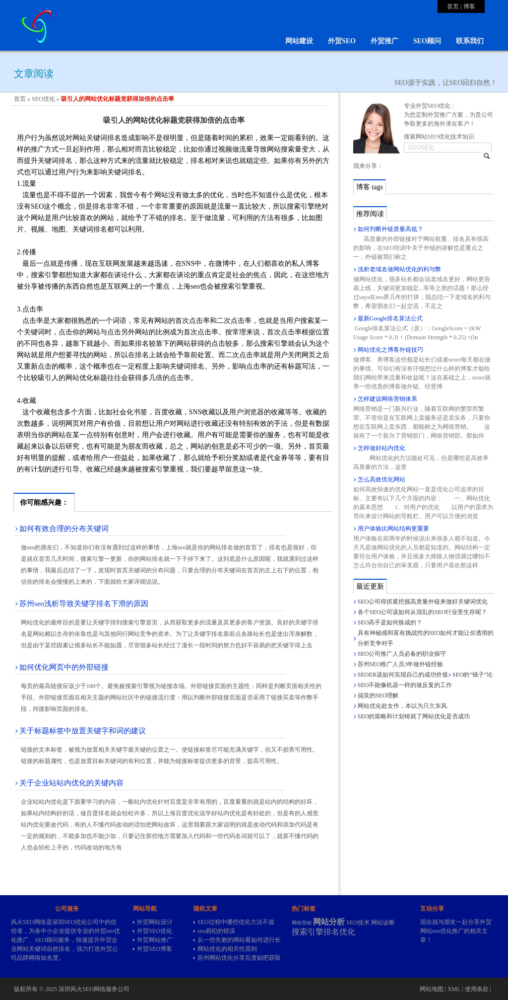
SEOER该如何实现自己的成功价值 (403, 674)
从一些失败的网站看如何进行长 (239, 939)
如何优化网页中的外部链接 (64, 667)
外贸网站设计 (155, 922)
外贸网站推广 (155, 939)
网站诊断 (383, 922)
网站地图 (432, 989)
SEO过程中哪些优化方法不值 (235, 922)
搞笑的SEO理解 (378, 695)
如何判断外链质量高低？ (390, 229)
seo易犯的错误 (216, 930)
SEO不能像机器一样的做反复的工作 (405, 685)
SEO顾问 (427, 41)
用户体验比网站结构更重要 (393, 528)
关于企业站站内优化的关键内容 (71, 783)
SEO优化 (43, 98)
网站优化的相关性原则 (227, 948)
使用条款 (477, 989)
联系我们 (470, 41)
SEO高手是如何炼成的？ (390, 622)
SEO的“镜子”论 (472, 674)
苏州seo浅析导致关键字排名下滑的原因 (83, 604)
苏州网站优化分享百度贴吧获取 (239, 957)
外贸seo (104, 930)
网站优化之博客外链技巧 (390, 349)
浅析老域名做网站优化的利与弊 (399, 269)
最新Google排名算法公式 (390, 318)
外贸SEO (342, 41)
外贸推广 (384, 41)
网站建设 (299, 41)
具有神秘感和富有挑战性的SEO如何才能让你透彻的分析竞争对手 (426, 638)
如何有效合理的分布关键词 (64, 529)
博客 (469, 6)
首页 (453, 6)
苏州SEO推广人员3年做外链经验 (401, 664)
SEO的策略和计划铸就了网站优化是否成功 (414, 716)
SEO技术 (358, 922)
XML (453, 989)
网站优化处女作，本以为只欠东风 (402, 705)
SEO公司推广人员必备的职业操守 (402, 653)
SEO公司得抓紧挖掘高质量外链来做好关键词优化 (423, 601)
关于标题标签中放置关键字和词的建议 (82, 731)
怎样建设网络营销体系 (387, 398)
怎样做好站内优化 (381, 448)
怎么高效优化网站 (381, 479)
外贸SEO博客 (154, 948)
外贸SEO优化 (154, 930)
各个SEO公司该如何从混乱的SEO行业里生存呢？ (422, 612)
